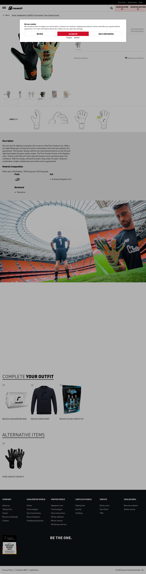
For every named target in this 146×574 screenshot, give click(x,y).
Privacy (69, 37)
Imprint (77, 37)
